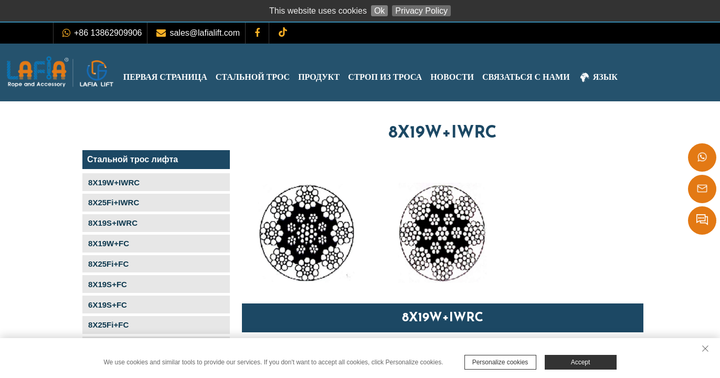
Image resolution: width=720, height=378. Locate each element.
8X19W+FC (108, 243)
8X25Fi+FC (108, 263)
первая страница (202, 76)
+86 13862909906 (108, 32)
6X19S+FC (107, 304)
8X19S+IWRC (112, 222)
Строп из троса (422, 76)
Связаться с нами (563, 76)
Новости (489, 76)
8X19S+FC (107, 284)
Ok (379, 10)
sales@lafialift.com (205, 32)
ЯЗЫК (634, 78)
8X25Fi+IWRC (113, 202)
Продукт (355, 76)
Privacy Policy (421, 10)
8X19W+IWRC (114, 182)
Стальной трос (289, 76)
